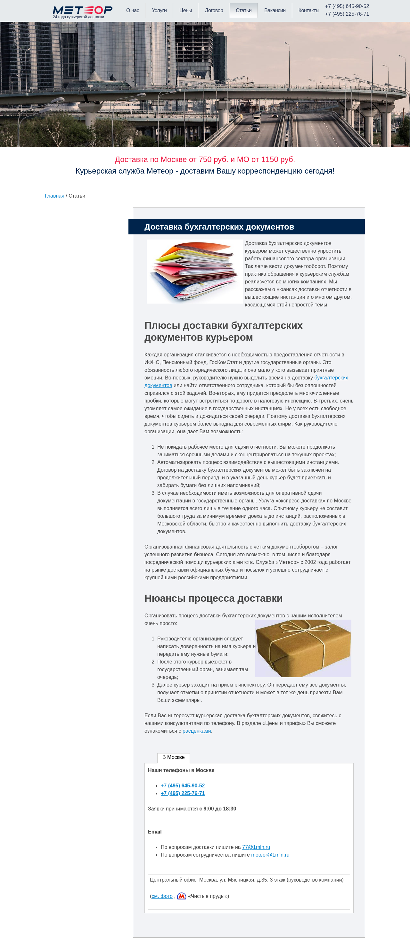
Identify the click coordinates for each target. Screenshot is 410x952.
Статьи (243, 10)
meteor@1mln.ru (270, 855)
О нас (132, 10)
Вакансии (275, 10)
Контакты (309, 10)
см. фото (162, 896)
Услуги (159, 10)
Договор (214, 10)
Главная (54, 196)
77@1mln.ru (256, 847)
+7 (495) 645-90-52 (183, 785)
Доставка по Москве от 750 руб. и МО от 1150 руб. (205, 159)
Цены (185, 10)
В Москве (173, 757)
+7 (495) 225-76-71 (183, 793)
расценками (197, 731)
